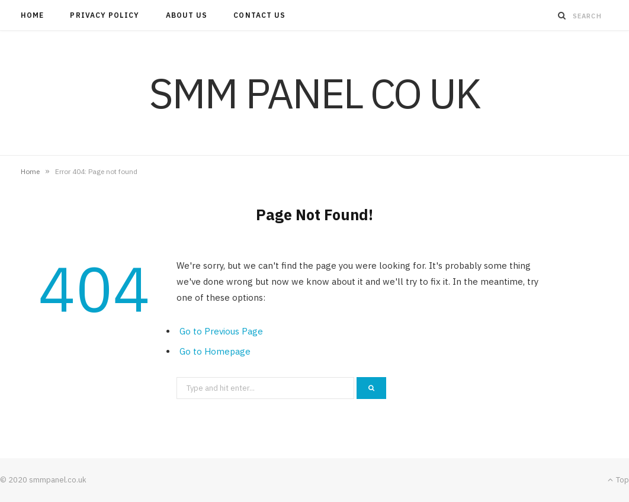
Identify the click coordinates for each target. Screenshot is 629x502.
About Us (187, 15)
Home (32, 15)
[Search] (562, 15)
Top (618, 480)
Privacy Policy (104, 15)
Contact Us (259, 15)
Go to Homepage (215, 351)
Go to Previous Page (221, 331)
